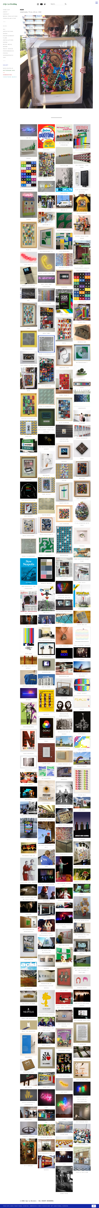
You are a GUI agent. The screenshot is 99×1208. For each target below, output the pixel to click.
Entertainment (8, 35)
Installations (8, 40)
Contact (6, 14)
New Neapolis (8, 68)
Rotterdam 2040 (9, 70)
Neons (5, 46)
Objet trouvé (8, 48)
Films (5, 37)
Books (5, 33)
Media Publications (10, 16)
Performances (8, 51)
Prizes (5, 53)
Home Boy (6, 9)
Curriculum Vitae (9, 18)
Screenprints (8, 55)
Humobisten (7, 74)
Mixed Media (7, 44)
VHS (4, 57)
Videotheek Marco (10, 77)
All (4, 29)
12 (4, 72)
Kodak (5, 42)
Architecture (8, 31)
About (5, 11)
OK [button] (94, 1206)
